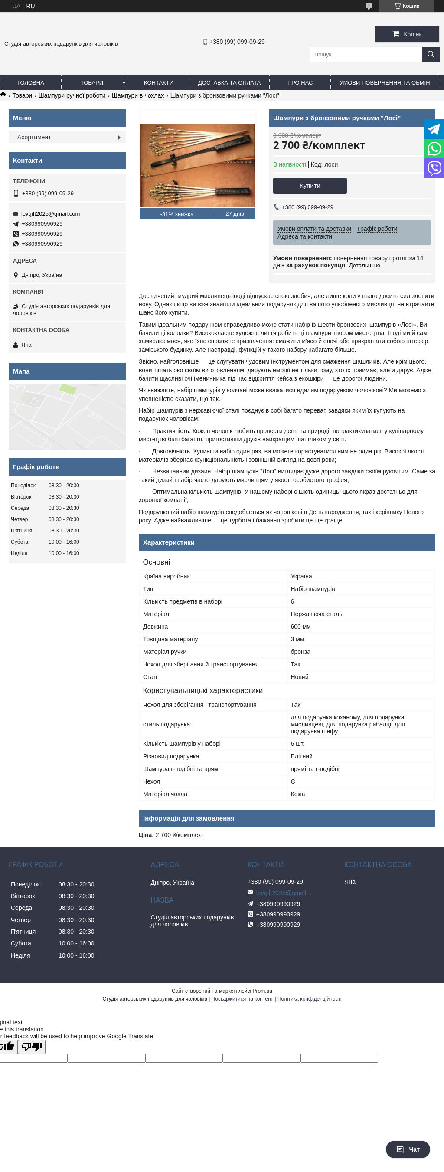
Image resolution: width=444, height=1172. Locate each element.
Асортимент (34, 137)
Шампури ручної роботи (72, 95)
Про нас (300, 82)
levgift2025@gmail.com (50, 213)
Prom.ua (262, 991)
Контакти (158, 82)
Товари (92, 82)
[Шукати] (431, 54)
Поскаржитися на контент (242, 999)
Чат (408, 1149)
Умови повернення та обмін (385, 82)
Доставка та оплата (229, 82)
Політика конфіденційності (310, 999)
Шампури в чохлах (138, 95)
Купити (310, 185)
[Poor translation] (32, 1047)
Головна (30, 82)
